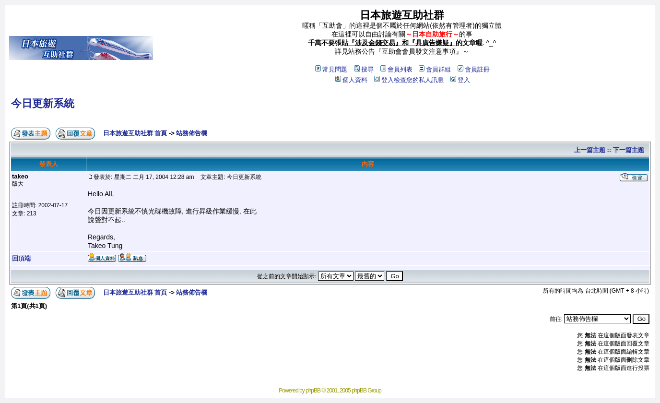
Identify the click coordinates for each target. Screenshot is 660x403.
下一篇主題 (628, 150)
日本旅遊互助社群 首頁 (135, 133)
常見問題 (331, 69)
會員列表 (396, 69)
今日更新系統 (42, 103)
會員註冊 (474, 69)
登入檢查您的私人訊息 (409, 79)
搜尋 (364, 69)
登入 (460, 79)
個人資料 (351, 79)
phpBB (313, 390)
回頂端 (21, 258)
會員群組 (435, 69)
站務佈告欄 (191, 133)
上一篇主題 (589, 150)
